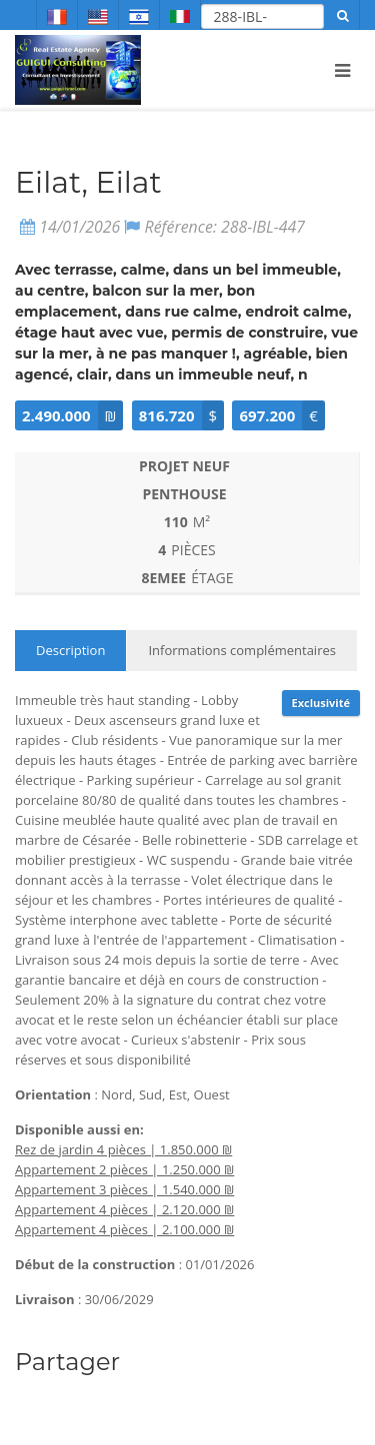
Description (70, 650)
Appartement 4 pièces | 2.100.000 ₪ (124, 1229)
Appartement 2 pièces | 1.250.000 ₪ (124, 1169)
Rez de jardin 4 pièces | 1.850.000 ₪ (123, 1149)
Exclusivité (321, 702)
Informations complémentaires (242, 650)
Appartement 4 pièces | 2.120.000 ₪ (124, 1209)
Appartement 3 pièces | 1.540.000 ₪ (124, 1189)
